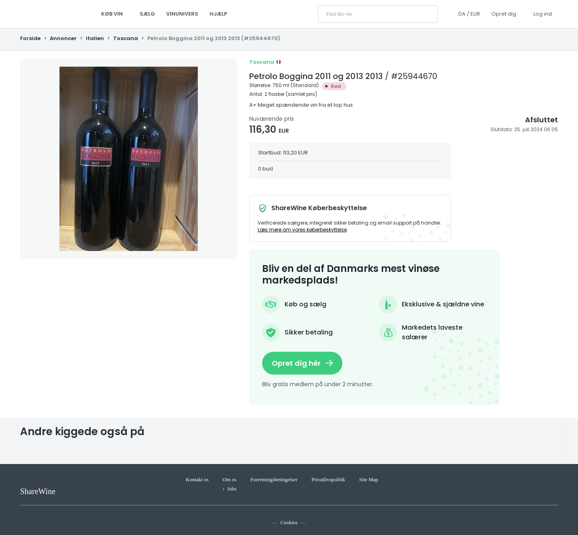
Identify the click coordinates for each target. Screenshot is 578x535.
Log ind (542, 14)
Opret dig (503, 14)
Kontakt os (197, 479)
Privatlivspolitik (328, 479)
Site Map (368, 479)
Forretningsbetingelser (273, 479)
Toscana (125, 38)
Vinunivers (182, 14)
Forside (31, 38)
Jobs (231, 489)
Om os (229, 479)
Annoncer (63, 38)
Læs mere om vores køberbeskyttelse (302, 229)
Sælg (147, 14)
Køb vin (114, 14)
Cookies (289, 522)
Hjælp (218, 14)
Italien (95, 38)
